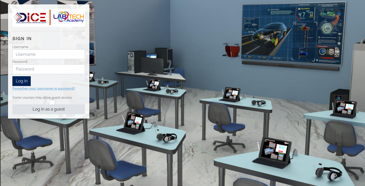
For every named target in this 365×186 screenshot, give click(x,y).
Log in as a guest (49, 109)
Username (20, 47)
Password (19, 62)
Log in (21, 81)
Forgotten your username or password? (43, 88)
